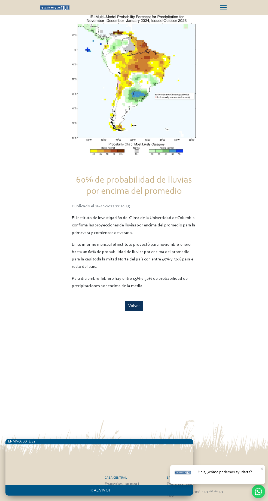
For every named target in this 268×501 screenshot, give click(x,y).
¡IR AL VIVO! (99, 490)
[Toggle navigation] (223, 7)
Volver (134, 306)
